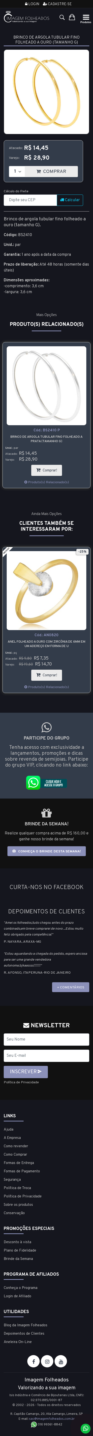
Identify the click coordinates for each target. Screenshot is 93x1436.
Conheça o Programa (20, 1288)
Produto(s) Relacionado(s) (46, 482)
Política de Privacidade (21, 1082)
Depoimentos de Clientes (24, 1333)
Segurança (12, 1180)
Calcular (70, 200)
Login (32, 4)
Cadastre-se (57, 4)
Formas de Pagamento (22, 1171)
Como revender (16, 1146)
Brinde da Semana (18, 1259)
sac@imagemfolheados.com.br (52, 1419)
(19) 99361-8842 (46, 1425)
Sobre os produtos (18, 1205)
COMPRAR (57, 170)
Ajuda (8, 1129)
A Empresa (12, 1138)
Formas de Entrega (19, 1163)
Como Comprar (15, 1154)
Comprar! (49, 469)
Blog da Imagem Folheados (25, 1325)
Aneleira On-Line (18, 1342)
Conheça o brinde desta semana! (46, 851)
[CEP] (30, 200)
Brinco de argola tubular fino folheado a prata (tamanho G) (46, 439)
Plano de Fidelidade (20, 1250)
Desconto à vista (17, 1242)
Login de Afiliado (17, 1296)
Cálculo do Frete (16, 191)
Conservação (14, 1213)
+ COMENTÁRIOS (70, 987)
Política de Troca (17, 1188)
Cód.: (46, 430)
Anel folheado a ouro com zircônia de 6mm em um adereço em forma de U (46, 644)
